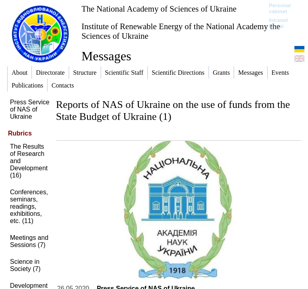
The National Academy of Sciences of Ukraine (158, 8)
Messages (106, 56)
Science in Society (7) (25, 265)
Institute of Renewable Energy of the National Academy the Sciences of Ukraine (180, 31)
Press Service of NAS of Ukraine (30, 109)
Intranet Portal (278, 23)
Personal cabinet (280, 8)
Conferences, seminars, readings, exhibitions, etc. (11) (29, 206)
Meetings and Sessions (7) (29, 241)
